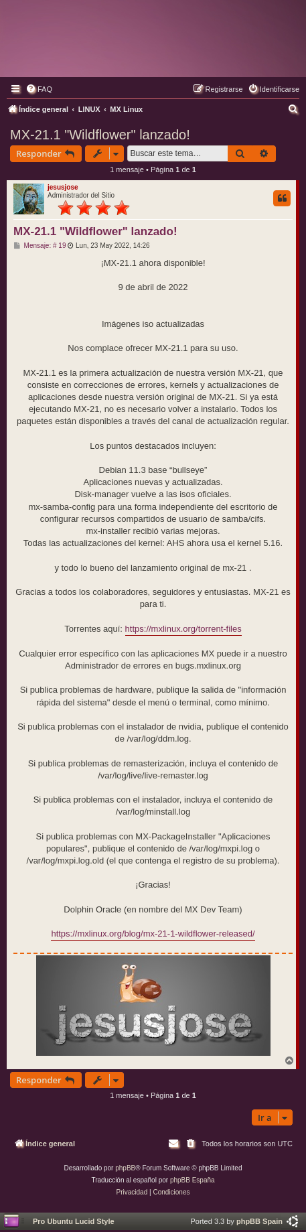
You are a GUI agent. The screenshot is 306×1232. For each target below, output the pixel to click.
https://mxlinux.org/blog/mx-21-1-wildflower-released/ (152, 934)
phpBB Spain (259, 1221)
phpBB (125, 1168)
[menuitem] (38, 89)
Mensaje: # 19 (39, 246)
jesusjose (63, 187)
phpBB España (192, 1180)
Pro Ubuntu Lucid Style (73, 1221)
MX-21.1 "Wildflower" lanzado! (100, 134)
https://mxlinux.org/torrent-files (183, 629)
